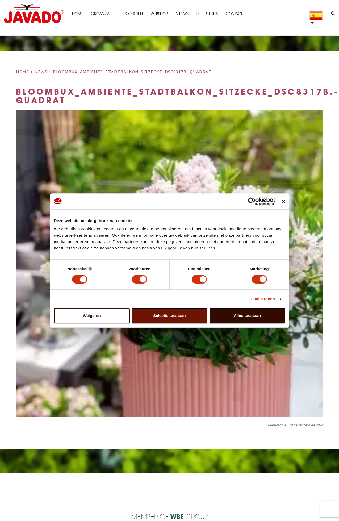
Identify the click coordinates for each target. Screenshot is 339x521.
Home (77, 13)
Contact (234, 13)
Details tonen (262, 299)
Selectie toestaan (169, 315)
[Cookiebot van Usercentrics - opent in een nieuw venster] (252, 201)
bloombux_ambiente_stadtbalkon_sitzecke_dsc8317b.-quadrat (132, 71)
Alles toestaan (247, 315)
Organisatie (102, 13)
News (41, 71)
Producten (132, 13)
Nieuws (182, 13)
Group (189, 517)
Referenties (207, 13)
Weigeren (92, 315)
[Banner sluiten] (283, 201)
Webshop (159, 13)
